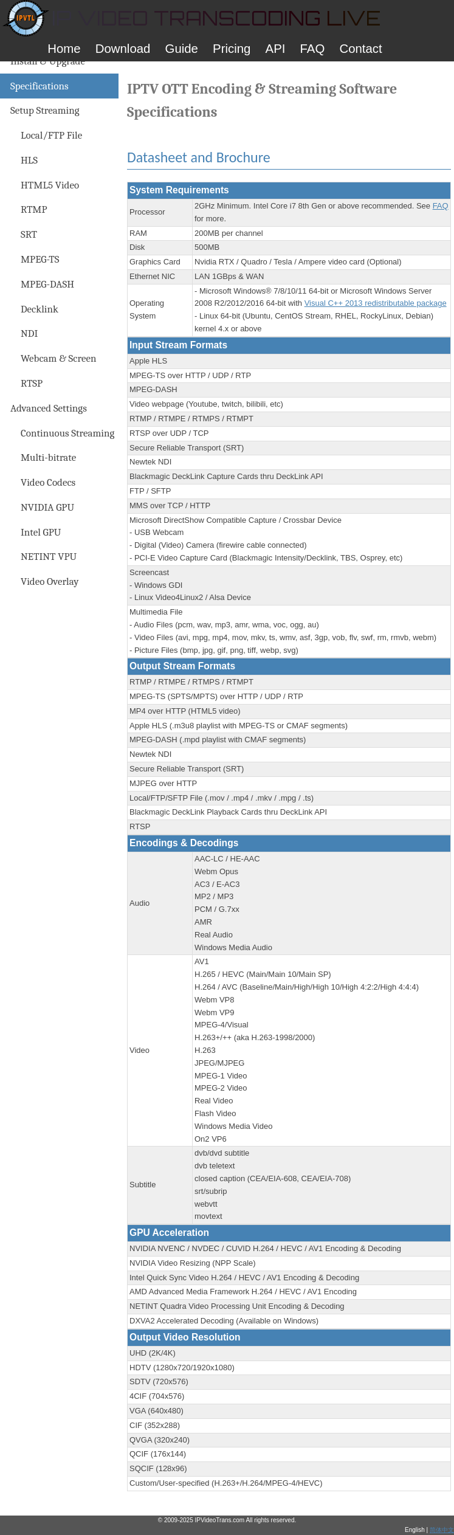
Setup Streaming (45, 110)
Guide (181, 48)
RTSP (32, 383)
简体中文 (442, 1529)
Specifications (39, 86)
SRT (29, 234)
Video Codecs (48, 482)
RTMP (34, 209)
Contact (360, 48)
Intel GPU (41, 532)
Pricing (231, 48)
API (276, 48)
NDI (29, 333)
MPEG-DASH (47, 284)
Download (123, 48)
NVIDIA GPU (47, 507)
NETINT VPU (49, 556)
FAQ (312, 48)
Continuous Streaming (67, 433)
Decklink (39, 309)
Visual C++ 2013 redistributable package (375, 303)
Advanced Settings (48, 408)
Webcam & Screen (58, 358)
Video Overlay (50, 581)
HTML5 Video (50, 185)
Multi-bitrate (48, 457)
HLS (29, 160)
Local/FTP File (51, 135)
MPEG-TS (40, 259)
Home (63, 48)
